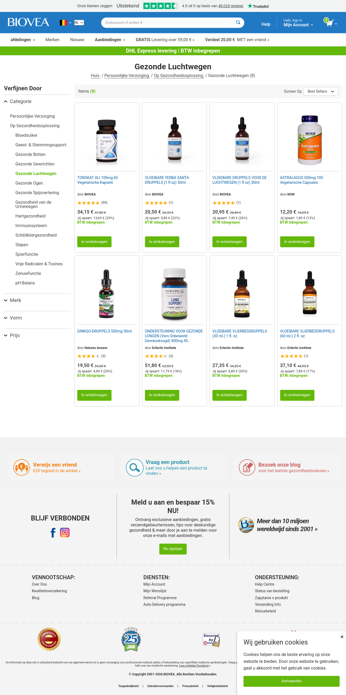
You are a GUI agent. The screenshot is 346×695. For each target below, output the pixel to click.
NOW (290, 194)
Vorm (13, 318)
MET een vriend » (237, 39)
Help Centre (264, 584)
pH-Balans (25, 282)
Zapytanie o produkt (271, 598)
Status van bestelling (272, 591)
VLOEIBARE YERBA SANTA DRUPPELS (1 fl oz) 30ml (167, 180)
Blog (35, 598)
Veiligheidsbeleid (217, 686)
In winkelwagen (94, 242)
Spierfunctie (26, 254)
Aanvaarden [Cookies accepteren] (291, 681)
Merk (12, 300)
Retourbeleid (265, 611)
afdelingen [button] (23, 39)
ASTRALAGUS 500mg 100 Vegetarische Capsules (301, 180)
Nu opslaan (173, 549)
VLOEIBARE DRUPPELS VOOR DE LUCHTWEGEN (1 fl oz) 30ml (239, 180)
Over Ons (39, 584)
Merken (52, 39)
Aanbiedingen (110, 39)
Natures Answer (96, 348)
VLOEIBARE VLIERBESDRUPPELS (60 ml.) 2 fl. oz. (307, 333)
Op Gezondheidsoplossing (179, 75)
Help (266, 24)
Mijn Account (154, 584)
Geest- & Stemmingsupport (40, 144)
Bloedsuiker (26, 135)
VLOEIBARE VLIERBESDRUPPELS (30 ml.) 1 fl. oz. (239, 333)
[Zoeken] (238, 23)
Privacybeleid (190, 686)
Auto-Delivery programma (164, 604)
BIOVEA (90, 194)
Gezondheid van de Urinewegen (33, 204)
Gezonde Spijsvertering (37, 192)
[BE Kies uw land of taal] (65, 22)
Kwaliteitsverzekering (49, 591)
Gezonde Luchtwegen (35, 173)
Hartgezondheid (30, 216)
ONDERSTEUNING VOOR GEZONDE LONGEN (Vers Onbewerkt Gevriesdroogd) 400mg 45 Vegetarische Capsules (174, 336)
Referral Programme (160, 598)
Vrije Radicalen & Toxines (39, 263)
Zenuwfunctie (28, 273)
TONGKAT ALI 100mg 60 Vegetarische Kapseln (97, 180)
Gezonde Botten (30, 154)
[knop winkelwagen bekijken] (332, 23)
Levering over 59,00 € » (165, 39)
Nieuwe (77, 39)
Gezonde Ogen (29, 183)
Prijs (12, 335)
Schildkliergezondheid (36, 235)
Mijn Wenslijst (154, 591)
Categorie (18, 101)
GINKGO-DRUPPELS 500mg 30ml (104, 331)
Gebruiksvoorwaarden (160, 686)
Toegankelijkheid (128, 686)
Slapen (21, 244)
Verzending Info (268, 604)
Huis (95, 75)
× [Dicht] (342, 636)
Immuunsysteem (31, 225)
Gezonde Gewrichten (34, 164)
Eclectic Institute (164, 348)
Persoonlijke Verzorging (127, 75)
